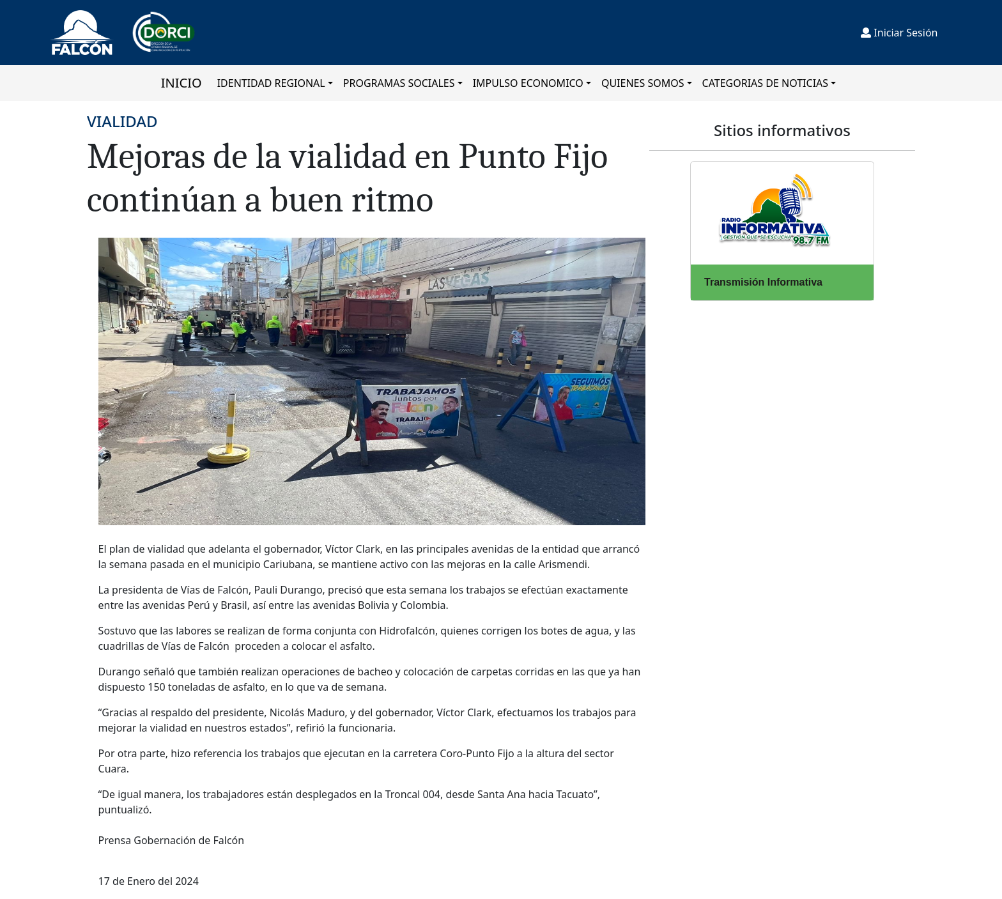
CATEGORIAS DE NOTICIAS (765, 83)
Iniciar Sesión (899, 33)
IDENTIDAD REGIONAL (271, 83)
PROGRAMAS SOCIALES (399, 83)
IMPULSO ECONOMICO (528, 83)
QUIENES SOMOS (642, 83)
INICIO (181, 82)
